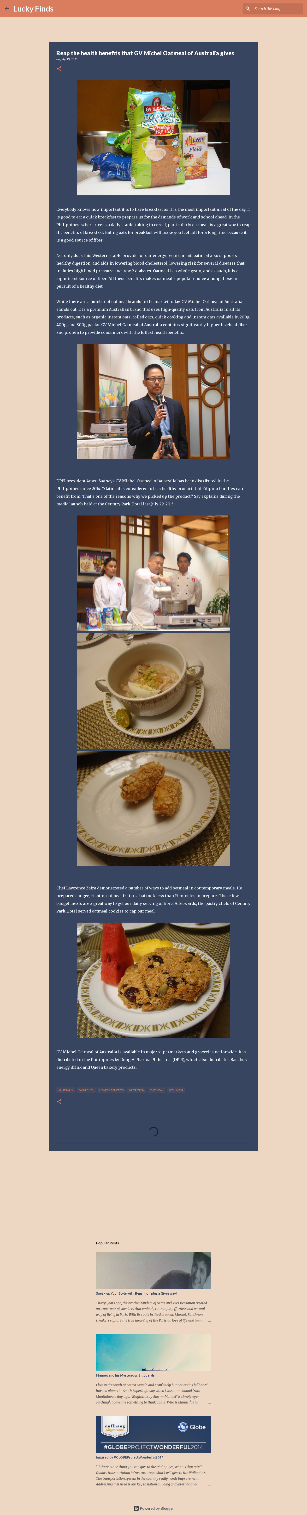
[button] (59, 69)
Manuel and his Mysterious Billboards (125, 1375)
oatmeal (156, 1090)
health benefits (111, 1090)
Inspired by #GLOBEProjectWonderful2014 (129, 1457)
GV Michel (86, 1090)
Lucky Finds (33, 8)
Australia (65, 1090)
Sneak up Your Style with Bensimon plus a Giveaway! (136, 1293)
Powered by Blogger (153, 1508)
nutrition (136, 1090)
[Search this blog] (278, 8)
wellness (176, 1090)
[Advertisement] (153, 1192)
